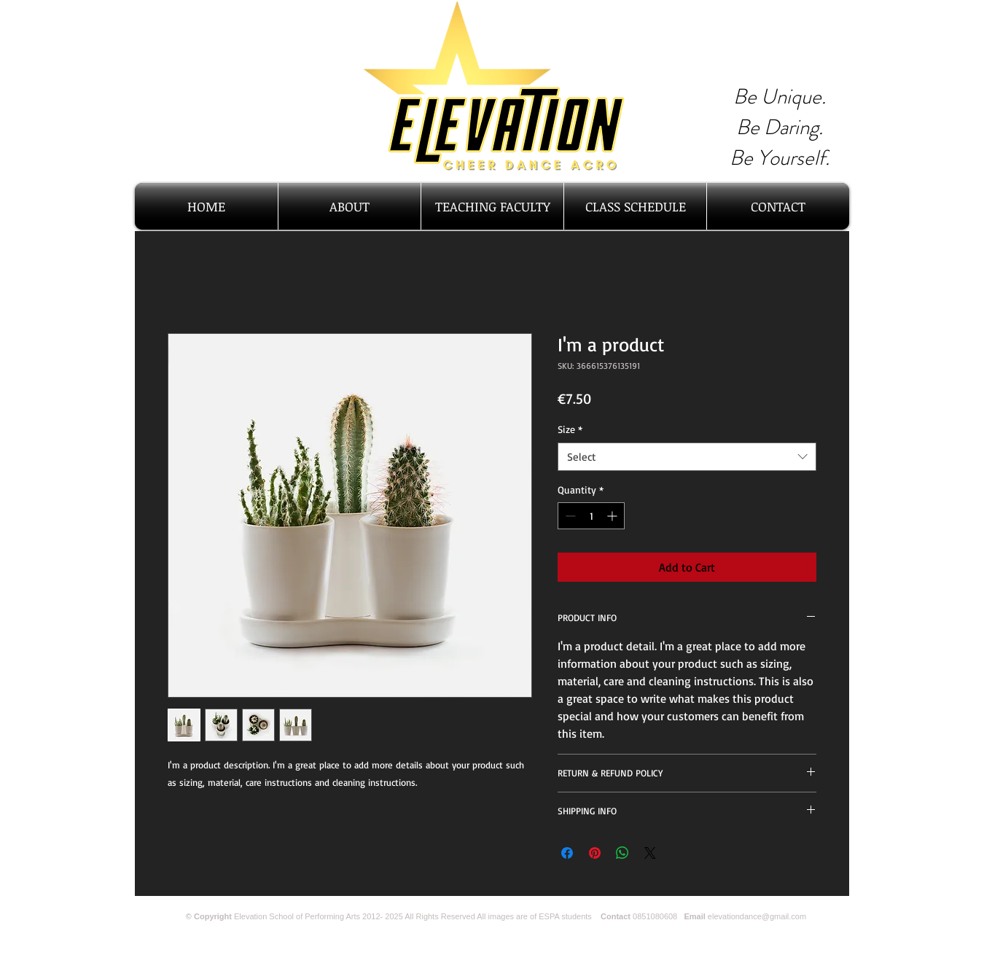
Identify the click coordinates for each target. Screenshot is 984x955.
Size (570, 429)
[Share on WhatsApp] (622, 853)
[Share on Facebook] (567, 853)
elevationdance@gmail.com (757, 916)
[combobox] (687, 457)
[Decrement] (569, 516)
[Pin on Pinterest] (595, 853)
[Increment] (613, 516)
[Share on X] (650, 853)
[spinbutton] (591, 516)
